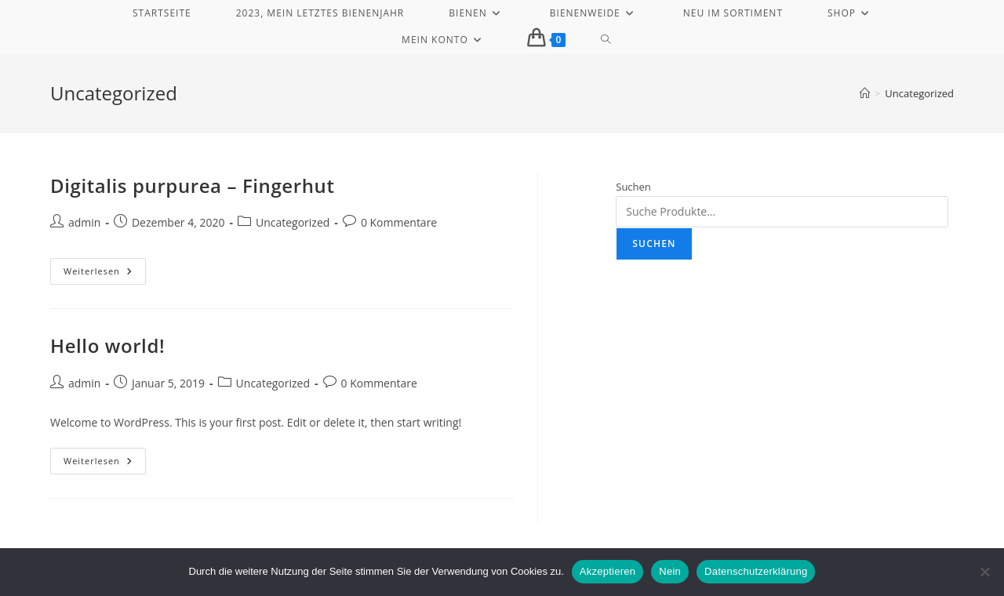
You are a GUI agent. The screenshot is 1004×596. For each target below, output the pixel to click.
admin (84, 222)
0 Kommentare (399, 222)
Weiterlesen (105, 274)
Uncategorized (919, 93)
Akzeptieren (607, 571)
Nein (670, 571)
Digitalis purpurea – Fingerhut (192, 185)
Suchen (633, 187)
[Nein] (984, 572)
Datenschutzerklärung (755, 571)
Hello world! (107, 345)
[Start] (865, 93)
